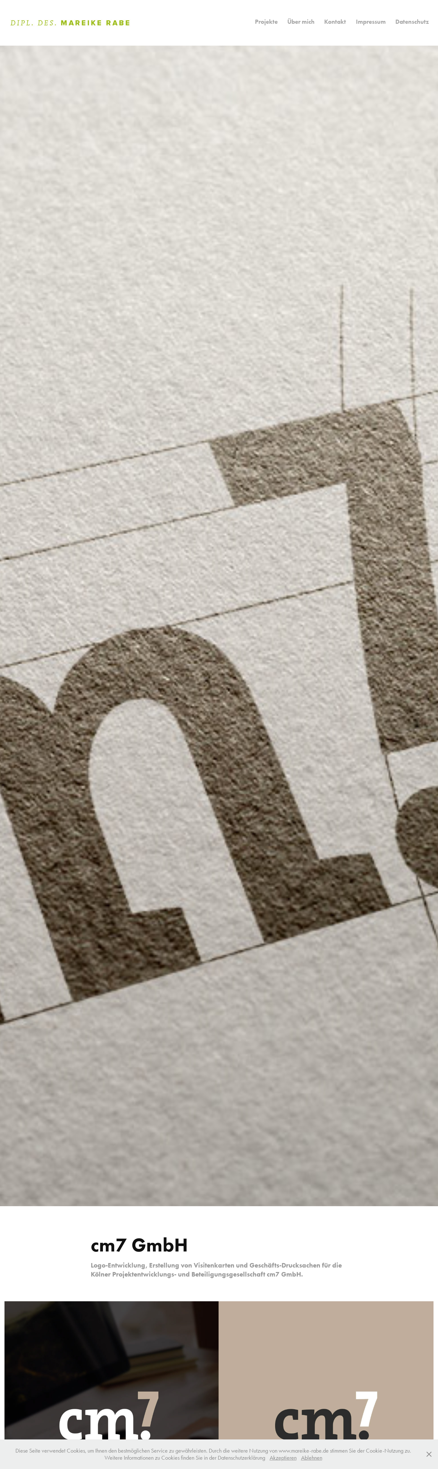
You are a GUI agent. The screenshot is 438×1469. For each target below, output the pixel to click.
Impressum (371, 21)
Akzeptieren (283, 1457)
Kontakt (335, 21)
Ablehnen (311, 1457)
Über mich (301, 21)
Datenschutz (412, 21)
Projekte (266, 21)
